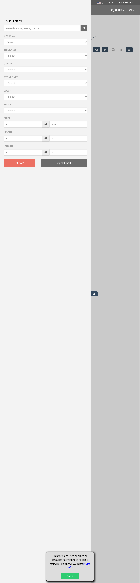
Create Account (126, 2)
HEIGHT (8, 132)
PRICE (7, 118)
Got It (70, 576)
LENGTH (8, 146)
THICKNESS (10, 49)
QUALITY (9, 63)
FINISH (7, 104)
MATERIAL (9, 36)
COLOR (7, 90)
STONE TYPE (11, 77)
